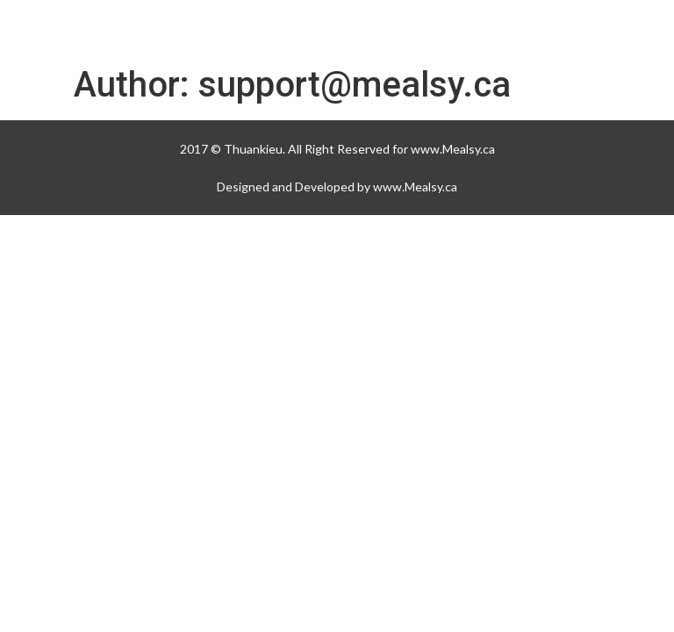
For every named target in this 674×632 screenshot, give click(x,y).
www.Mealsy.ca (453, 148)
